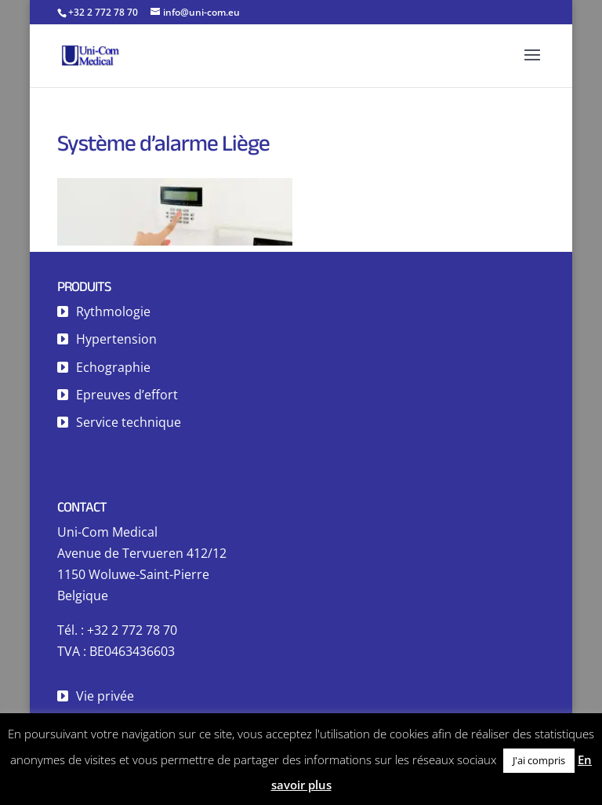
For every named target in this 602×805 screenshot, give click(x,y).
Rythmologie (113, 311)
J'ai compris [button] (539, 760)
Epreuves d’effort (127, 394)
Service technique (128, 422)
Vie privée (105, 696)
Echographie (113, 367)
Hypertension (116, 339)
